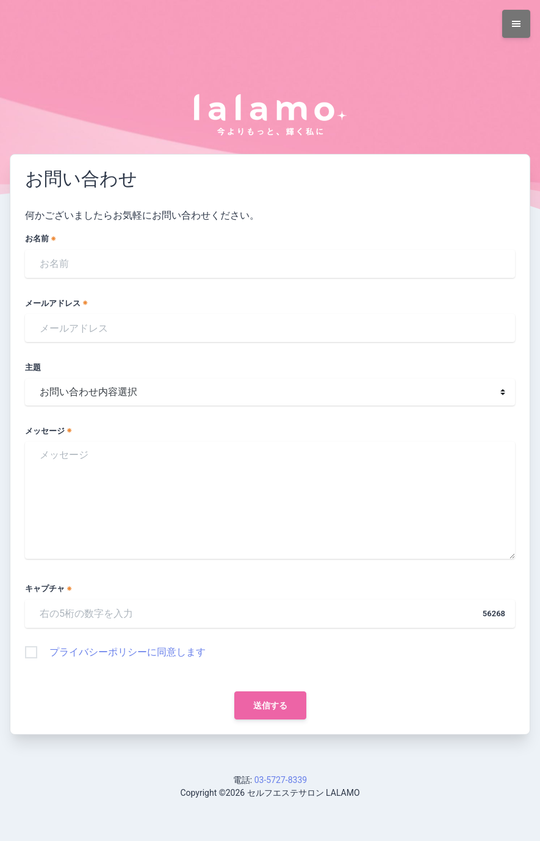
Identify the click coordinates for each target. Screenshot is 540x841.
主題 (33, 367)
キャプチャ (49, 588)
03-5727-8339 (280, 780)
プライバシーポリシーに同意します (127, 652)
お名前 (41, 238)
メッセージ (49, 430)
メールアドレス (56, 303)
